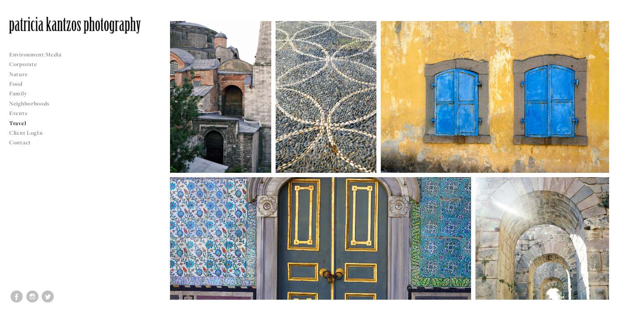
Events (21, 113)
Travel (17, 123)
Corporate (23, 64)
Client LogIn (26, 132)
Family (18, 93)
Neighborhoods (33, 103)
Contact (20, 142)
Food (16, 84)
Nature (18, 74)
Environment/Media (35, 54)
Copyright (613, 307)
